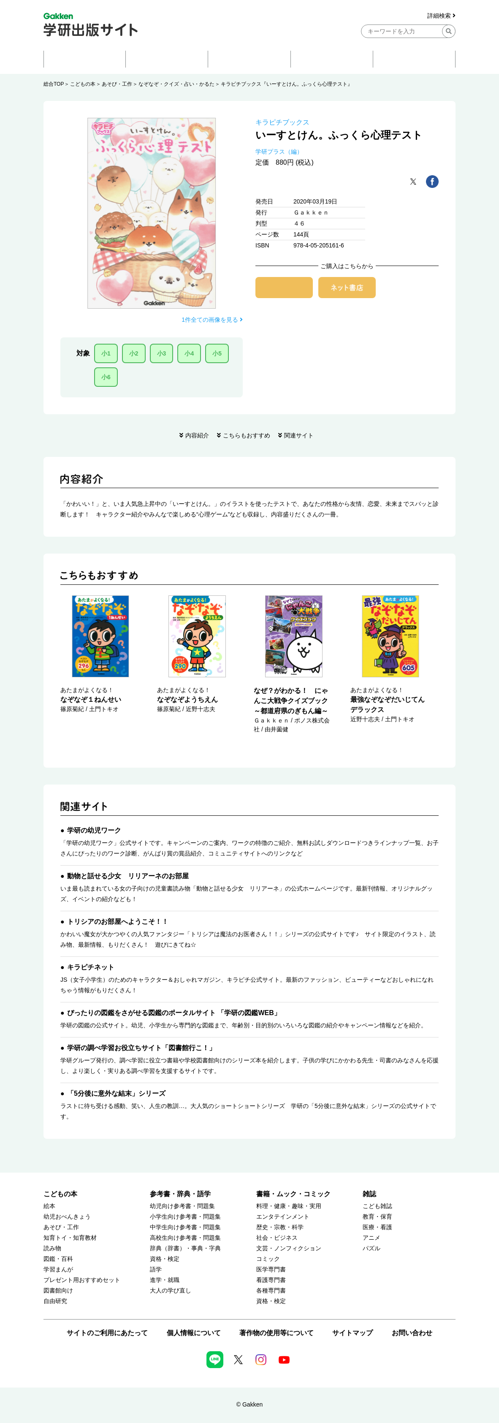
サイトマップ (352, 1332)
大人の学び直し (170, 1290)
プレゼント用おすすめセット (81, 1280)
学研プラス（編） (279, 151)
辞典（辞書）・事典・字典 (185, 1248)
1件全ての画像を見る (212, 319)
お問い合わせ (412, 1332)
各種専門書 (271, 1290)
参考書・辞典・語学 (180, 1194)
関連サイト (299, 435)
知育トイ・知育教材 (70, 1238)
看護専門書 (271, 1280)
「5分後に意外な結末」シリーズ (116, 1093)
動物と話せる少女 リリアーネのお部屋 (128, 876)
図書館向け (58, 1290)
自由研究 (55, 1301)
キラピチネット (90, 967)
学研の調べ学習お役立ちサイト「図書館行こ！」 (141, 1047)
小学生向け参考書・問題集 (185, 1217)
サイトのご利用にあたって (107, 1332)
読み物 (52, 1248)
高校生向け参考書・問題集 (185, 1238)
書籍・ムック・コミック (293, 1194)
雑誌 (369, 1194)
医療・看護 (377, 1227)
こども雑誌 (377, 1206)
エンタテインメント (282, 1217)
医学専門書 (271, 1269)
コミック (268, 1259)
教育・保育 (377, 1217)
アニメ (371, 1238)
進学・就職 (164, 1280)
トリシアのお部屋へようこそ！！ (117, 921)
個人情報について (194, 1332)
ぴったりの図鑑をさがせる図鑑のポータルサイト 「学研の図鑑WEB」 (174, 1012)
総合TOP (53, 84)
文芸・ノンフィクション (288, 1248)
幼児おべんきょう (67, 1217)
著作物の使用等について (276, 1332)
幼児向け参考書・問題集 (182, 1206)
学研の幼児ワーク (94, 830)
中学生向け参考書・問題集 (185, 1227)
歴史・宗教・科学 (280, 1227)
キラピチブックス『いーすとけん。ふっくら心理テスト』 (287, 84)
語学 (156, 1269)
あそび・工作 (117, 84)
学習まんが (58, 1269)
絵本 (49, 1206)
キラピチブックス (282, 122)
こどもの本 (82, 84)
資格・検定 (164, 1259)
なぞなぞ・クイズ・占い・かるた (176, 84)
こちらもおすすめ (246, 435)
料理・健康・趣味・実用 (288, 1206)
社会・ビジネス (277, 1238)
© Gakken (249, 1404)
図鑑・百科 (58, 1259)
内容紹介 (197, 435)
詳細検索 (441, 16)
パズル (371, 1248)
